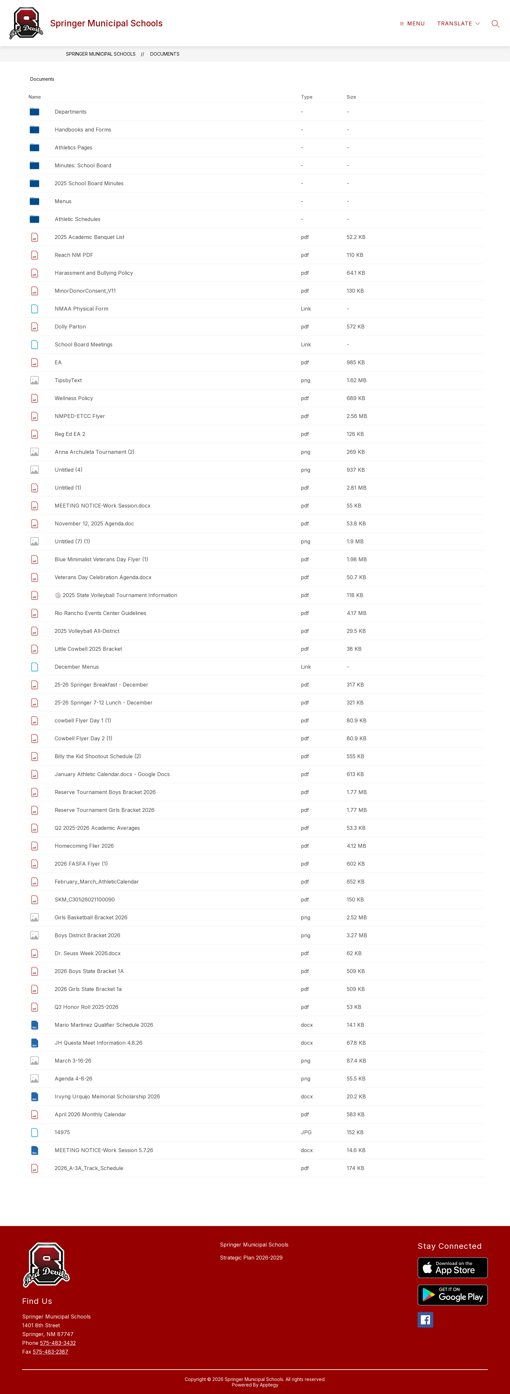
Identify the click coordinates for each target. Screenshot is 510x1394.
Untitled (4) (69, 470)
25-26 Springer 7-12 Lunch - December (104, 702)
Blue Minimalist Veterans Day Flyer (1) (101, 559)
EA (58, 362)
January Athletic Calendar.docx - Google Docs (112, 774)
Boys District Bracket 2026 (87, 935)
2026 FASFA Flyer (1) (81, 863)
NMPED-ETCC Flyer (80, 416)
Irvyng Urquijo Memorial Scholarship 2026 (107, 1096)
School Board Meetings (84, 344)
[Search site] (496, 24)
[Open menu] (411, 24)
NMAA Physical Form (81, 308)
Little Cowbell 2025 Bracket (88, 649)
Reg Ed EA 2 (70, 434)
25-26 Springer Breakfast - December (101, 684)
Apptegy (269, 1384)
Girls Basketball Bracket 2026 (91, 917)
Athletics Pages (73, 147)
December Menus (77, 666)
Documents (165, 54)
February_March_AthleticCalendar (97, 881)
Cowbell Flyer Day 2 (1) (84, 738)
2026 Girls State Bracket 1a (88, 989)
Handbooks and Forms (83, 129)
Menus (63, 201)
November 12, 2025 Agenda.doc (94, 523)
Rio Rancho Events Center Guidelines (100, 613)
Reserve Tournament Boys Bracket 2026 (105, 792)
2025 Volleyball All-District (87, 631)
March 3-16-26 (73, 1060)
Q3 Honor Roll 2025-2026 (86, 1007)
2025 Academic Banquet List (89, 237)
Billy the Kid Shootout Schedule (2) (98, 756)
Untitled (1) (68, 487)
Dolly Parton (70, 326)
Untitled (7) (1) (72, 541)
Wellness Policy (74, 398)
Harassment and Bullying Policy (94, 273)
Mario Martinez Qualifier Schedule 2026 (104, 1025)
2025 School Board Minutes (89, 183)
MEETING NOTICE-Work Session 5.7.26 (104, 1150)
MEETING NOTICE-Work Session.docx (103, 505)
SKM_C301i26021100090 (85, 899)
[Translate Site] (458, 24)
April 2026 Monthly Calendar (90, 1114)
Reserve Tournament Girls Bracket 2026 (104, 810)
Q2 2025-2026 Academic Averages (97, 828)
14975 (62, 1132)
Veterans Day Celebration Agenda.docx (103, 577)
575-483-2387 (50, 1351)
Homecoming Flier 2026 (84, 846)
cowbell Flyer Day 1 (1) (83, 720)
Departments (71, 111)
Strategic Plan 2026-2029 (251, 1257)
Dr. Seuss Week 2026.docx (88, 953)
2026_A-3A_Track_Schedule (89, 1168)
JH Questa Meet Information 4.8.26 (98, 1042)
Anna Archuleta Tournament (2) (95, 452)
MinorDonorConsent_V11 (85, 290)
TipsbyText (68, 380)
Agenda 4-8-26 (73, 1078)
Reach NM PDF (74, 255)
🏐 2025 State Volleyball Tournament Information (116, 595)
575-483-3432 (58, 1343)
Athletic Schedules (78, 219)
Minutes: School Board (83, 165)
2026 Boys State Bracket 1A (89, 971)
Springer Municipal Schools (101, 54)
